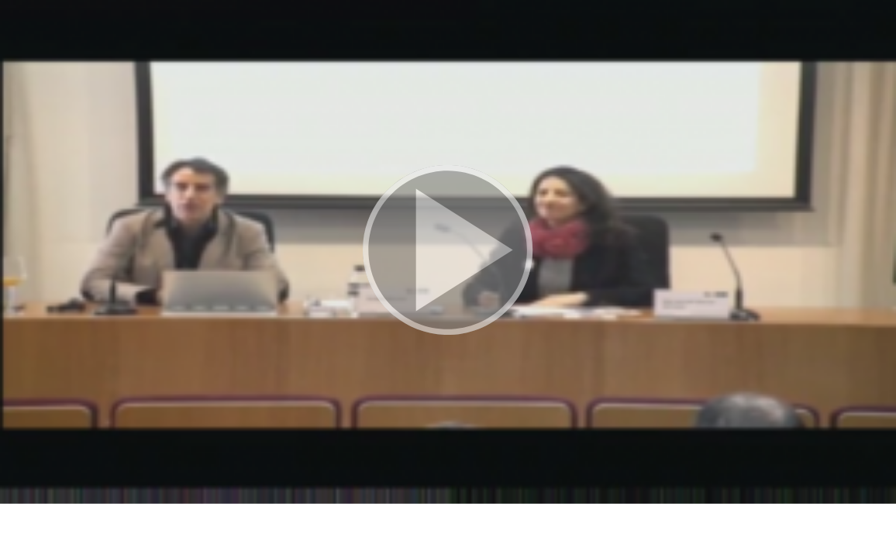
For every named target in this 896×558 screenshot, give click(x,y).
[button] (448, 252)
